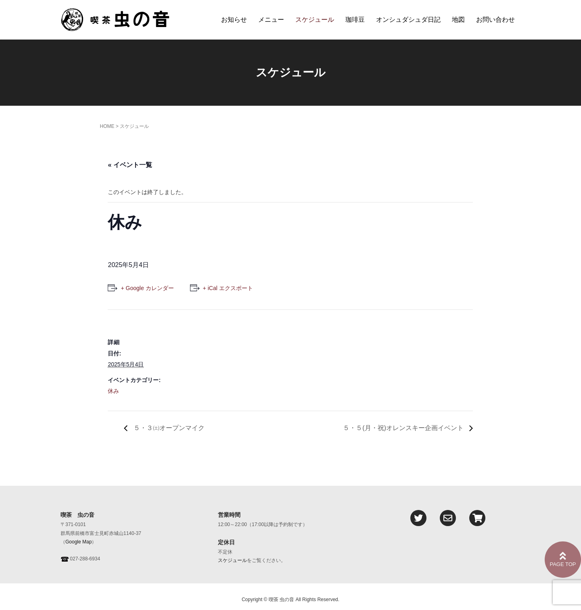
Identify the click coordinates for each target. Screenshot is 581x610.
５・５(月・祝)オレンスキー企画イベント (404, 427)
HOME (107, 126)
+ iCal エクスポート (228, 288)
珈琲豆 (355, 19)
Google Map (78, 542)
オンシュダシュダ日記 (408, 19)
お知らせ (234, 19)
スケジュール (314, 19)
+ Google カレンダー (147, 288)
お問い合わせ (495, 19)
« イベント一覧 (130, 164)
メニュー (271, 19)
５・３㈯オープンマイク (168, 427)
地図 (458, 19)
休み (113, 391)
